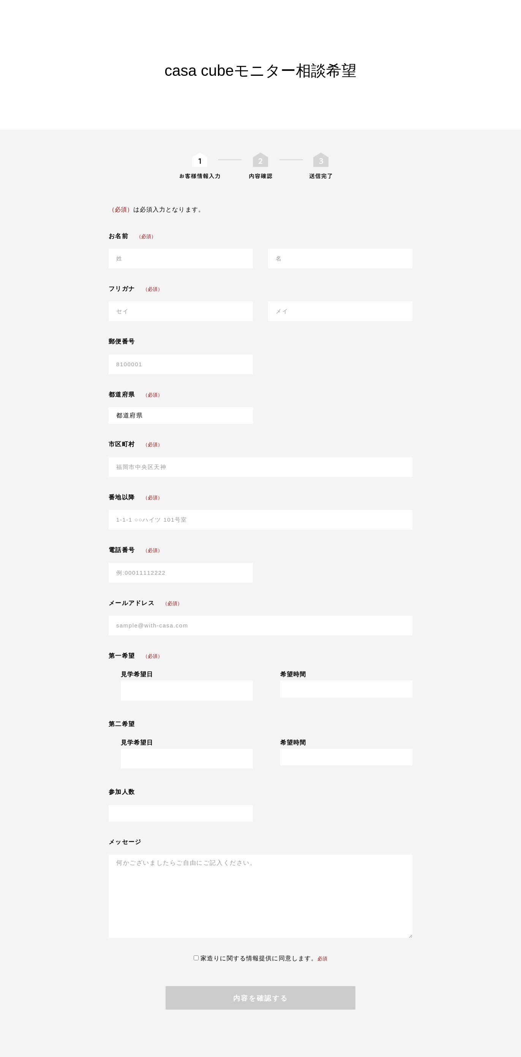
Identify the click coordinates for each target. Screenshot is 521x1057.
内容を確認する (260, 998)
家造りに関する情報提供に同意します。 (261, 958)
